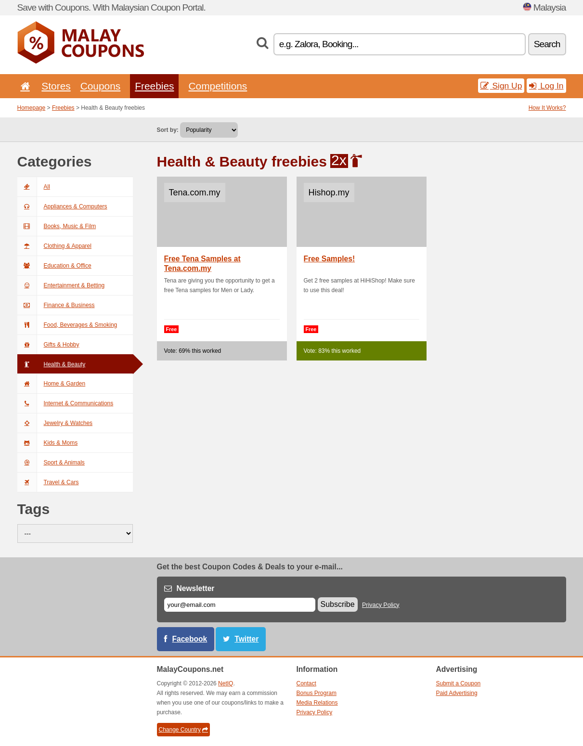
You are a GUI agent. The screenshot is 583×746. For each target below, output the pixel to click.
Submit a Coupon (458, 683)
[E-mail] (239, 605)
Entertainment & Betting (61, 285)
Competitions (217, 85)
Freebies (154, 85)
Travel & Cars (48, 482)
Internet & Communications (65, 403)
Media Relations (317, 702)
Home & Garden (51, 383)
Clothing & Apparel (54, 246)
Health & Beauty (51, 364)
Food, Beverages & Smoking (67, 324)
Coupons (100, 85)
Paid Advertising (457, 693)
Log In (546, 85)
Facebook (189, 639)
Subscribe (338, 604)
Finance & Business (56, 305)
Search (547, 44)
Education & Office (54, 265)
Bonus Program (317, 693)
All (33, 186)
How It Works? (547, 107)
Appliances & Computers (62, 206)
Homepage (31, 107)
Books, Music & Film (56, 226)
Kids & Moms (47, 442)
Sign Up (501, 85)
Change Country (183, 729)
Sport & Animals (51, 462)
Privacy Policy (381, 605)
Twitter (246, 639)
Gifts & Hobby (48, 344)
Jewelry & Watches (55, 423)
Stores (55, 85)
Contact (306, 683)
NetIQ (225, 683)
